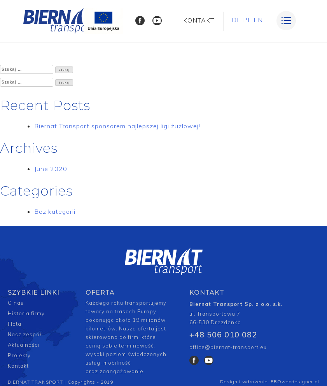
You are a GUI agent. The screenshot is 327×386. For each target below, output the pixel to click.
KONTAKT (198, 20)
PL (247, 20)
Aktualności (23, 345)
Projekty (19, 355)
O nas (16, 303)
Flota (14, 324)
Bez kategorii (54, 211)
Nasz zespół (25, 334)
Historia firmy (26, 313)
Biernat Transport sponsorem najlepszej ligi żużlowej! (117, 126)
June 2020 (50, 169)
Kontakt (18, 366)
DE (236, 20)
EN (258, 20)
